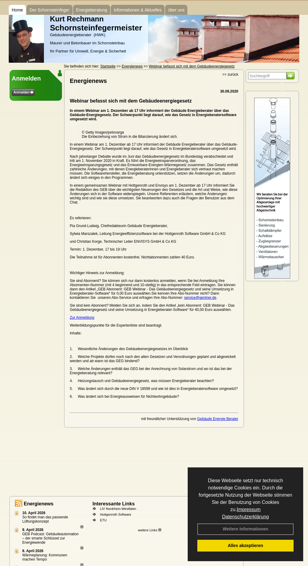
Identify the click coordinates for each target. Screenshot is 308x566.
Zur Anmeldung (82, 317)
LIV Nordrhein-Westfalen (118, 509)
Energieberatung (91, 10)
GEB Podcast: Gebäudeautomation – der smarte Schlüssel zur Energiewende (50, 538)
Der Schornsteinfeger (49, 10)
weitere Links (149, 530)
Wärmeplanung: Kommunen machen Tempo (44, 557)
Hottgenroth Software (115, 514)
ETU (103, 520)
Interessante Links (113, 503)
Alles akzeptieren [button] (245, 545)
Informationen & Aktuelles (138, 10)
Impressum (248, 509)
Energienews (39, 503)
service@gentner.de (200, 298)
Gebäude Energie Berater (217, 419)
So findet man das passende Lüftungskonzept (45, 519)
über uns (176, 10)
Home (17, 10)
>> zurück (230, 74)
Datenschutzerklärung (245, 516)
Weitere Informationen (245, 528)
